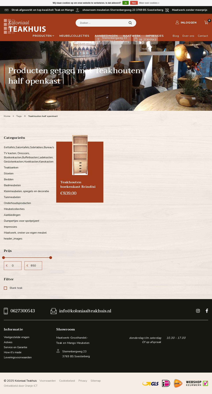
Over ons (188, 36)
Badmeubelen (12, 185)
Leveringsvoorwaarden (18, 357)
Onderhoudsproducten (17, 203)
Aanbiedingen (12, 215)
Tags (19, 116)
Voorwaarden (47, 381)
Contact (203, 36)
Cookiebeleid (67, 381)
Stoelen (8, 173)
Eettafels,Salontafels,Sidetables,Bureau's (27, 147)
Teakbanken (11, 167)
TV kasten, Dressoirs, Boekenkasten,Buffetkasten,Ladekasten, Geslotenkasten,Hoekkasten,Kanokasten (27, 157)
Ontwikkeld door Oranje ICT (21, 386)
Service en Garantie (15, 347)
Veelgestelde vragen (16, 337)
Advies (8, 342)
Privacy (82, 381)
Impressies (10, 227)
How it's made (12, 352)
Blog (176, 36)
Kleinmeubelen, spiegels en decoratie (26, 191)
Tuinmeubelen (12, 197)
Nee (134, 3)
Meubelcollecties (74, 36)
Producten (43, 36)
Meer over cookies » (149, 3)
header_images (13, 239)
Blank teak (13, 288)
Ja (125, 3)
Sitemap (96, 381)
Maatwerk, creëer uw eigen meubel (25, 233)
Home (7, 116)
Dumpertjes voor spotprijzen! (21, 221)
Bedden (8, 179)
